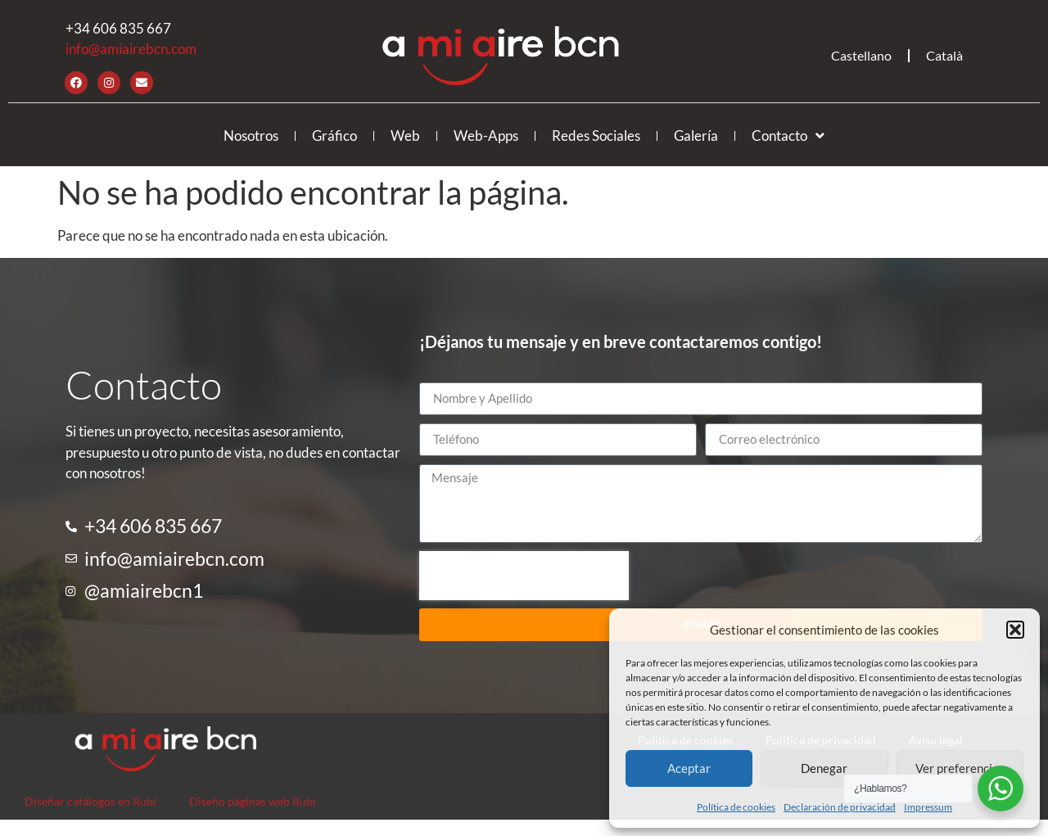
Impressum (928, 807)
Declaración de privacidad (840, 807)
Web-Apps (486, 135)
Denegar (824, 768)
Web (405, 135)
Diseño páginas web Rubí (252, 801)
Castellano (861, 55)
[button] (1015, 629)
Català (944, 55)
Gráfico (334, 135)
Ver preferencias (960, 768)
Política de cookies (736, 807)
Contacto (788, 136)
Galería (696, 135)
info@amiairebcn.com (131, 48)
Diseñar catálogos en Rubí (90, 801)
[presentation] (524, 575)
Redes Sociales (596, 135)
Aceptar (689, 768)
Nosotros (251, 135)
